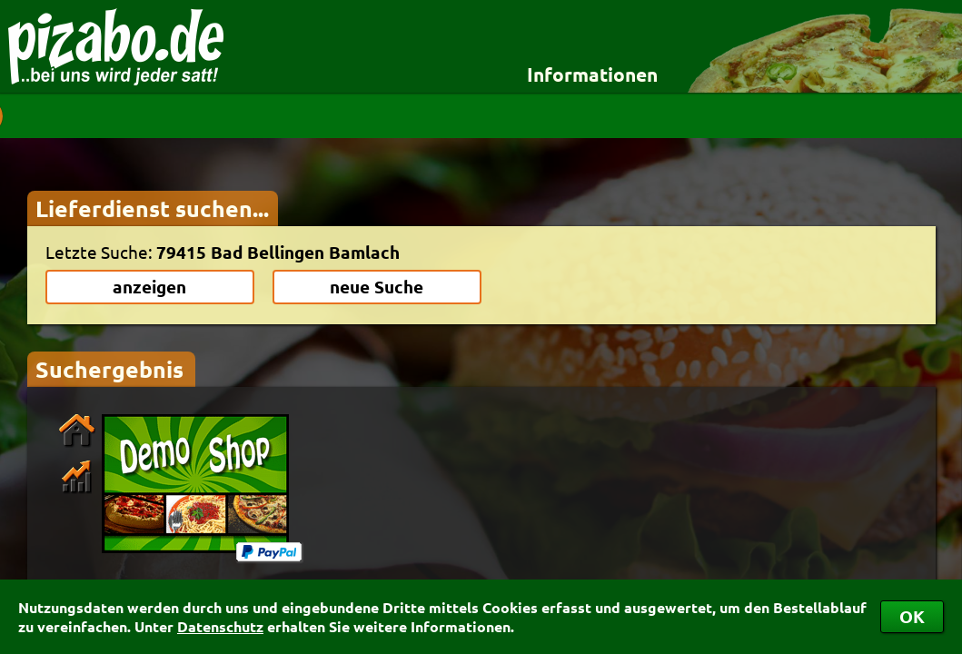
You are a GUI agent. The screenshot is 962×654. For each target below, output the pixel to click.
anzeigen (149, 286)
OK (912, 616)
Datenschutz (220, 626)
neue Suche (376, 286)
